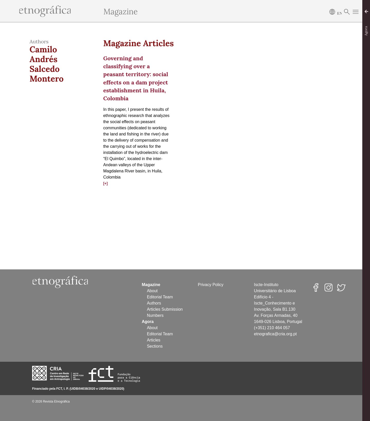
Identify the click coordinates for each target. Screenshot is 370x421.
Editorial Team (160, 297)
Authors (154, 303)
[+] (105, 183)
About (152, 291)
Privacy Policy (211, 284)
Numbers (155, 315)
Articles (153, 340)
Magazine (121, 11)
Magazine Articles (138, 43)
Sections (155, 346)
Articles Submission (165, 309)
